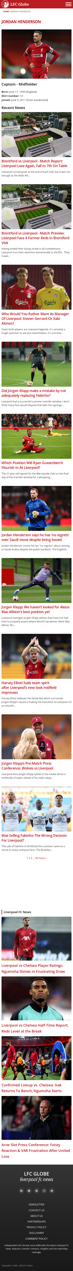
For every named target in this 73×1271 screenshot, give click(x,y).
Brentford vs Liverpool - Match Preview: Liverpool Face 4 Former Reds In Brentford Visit (35, 238)
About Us (36, 1216)
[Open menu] (68, 4)
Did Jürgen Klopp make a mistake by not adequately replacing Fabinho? (34, 393)
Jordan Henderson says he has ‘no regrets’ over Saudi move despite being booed (35, 537)
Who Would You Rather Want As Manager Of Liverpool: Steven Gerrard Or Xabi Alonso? (35, 318)
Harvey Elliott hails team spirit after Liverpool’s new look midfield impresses (29, 687)
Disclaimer (36, 1233)
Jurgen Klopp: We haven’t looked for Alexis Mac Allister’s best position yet (35, 609)
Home (6, 11)
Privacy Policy (36, 1227)
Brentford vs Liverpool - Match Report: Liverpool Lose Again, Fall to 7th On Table (34, 163)
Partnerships (36, 1221)
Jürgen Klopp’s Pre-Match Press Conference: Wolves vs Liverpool (27, 765)
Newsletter (36, 1204)
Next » (43, 858)
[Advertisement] (36, 884)
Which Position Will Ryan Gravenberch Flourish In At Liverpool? (32, 465)
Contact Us (36, 1210)
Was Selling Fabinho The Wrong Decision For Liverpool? (34, 838)
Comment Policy (36, 1238)
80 (36, 858)
